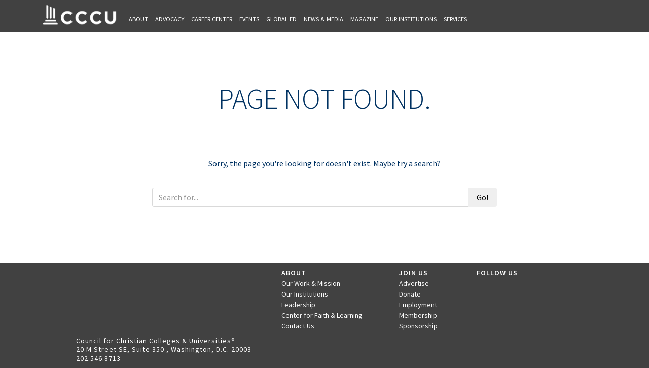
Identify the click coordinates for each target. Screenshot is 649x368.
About (138, 19)
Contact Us (297, 325)
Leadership (298, 304)
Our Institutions (411, 19)
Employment (418, 304)
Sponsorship (418, 325)
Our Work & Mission (310, 283)
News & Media (323, 19)
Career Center (211, 19)
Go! (482, 197)
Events (249, 19)
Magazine (364, 19)
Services (455, 19)
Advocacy (169, 19)
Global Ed (281, 19)
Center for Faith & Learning (322, 315)
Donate (410, 294)
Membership (418, 315)
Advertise (414, 283)
